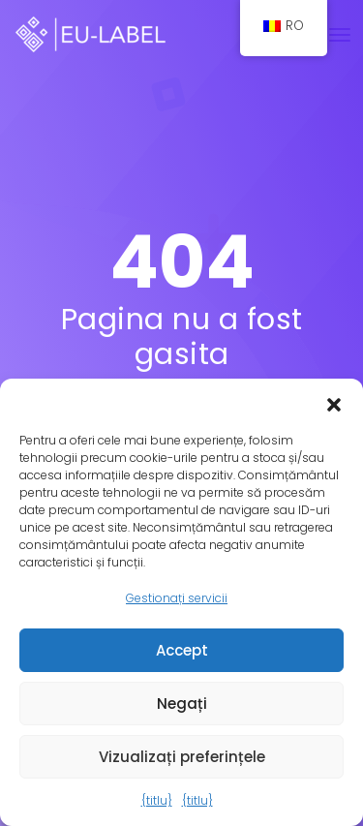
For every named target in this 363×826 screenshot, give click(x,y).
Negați (182, 703)
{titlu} (156, 800)
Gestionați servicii (176, 598)
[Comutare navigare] (339, 34)
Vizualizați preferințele (182, 757)
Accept (182, 650)
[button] (334, 403)
